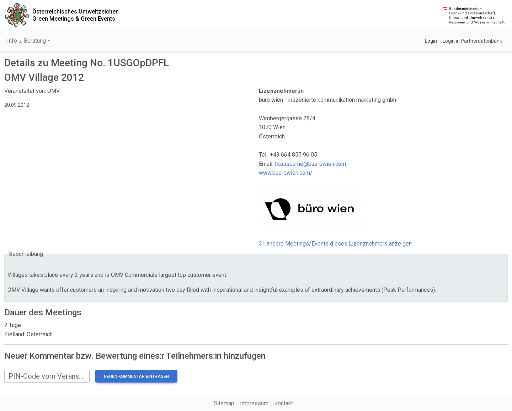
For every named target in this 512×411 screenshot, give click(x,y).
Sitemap (224, 403)
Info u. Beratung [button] (26, 40)
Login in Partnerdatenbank (472, 41)
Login (431, 41)
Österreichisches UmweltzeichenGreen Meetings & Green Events (75, 15)
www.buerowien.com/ (286, 172)
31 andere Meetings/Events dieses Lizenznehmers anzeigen (335, 243)
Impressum (254, 403)
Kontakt (283, 403)
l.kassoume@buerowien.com (310, 163)
